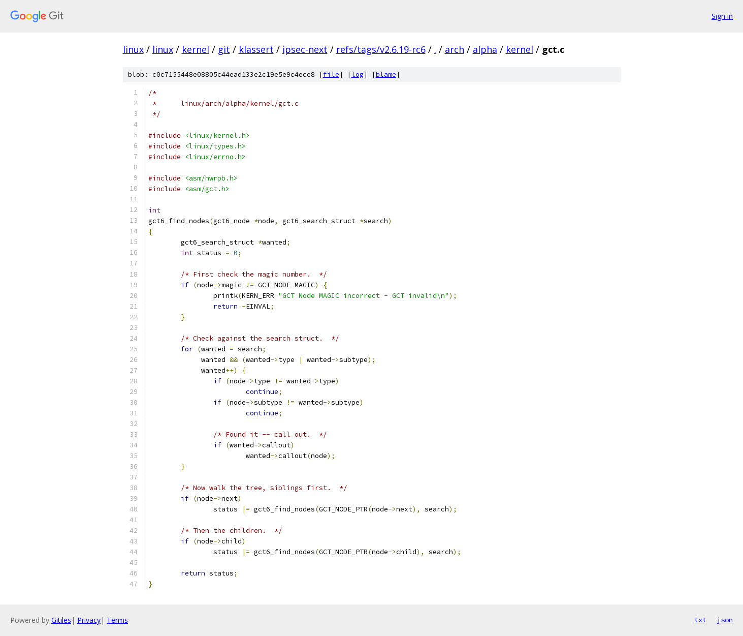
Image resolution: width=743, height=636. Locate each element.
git (224, 49)
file (331, 74)
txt (700, 619)
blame (386, 74)
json (725, 619)
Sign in (722, 16)
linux (133, 49)
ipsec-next (305, 49)
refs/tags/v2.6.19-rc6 (381, 49)
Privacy (89, 620)
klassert (256, 49)
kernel (195, 49)
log (357, 74)
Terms (117, 620)
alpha (485, 49)
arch (454, 49)
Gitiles (61, 620)
